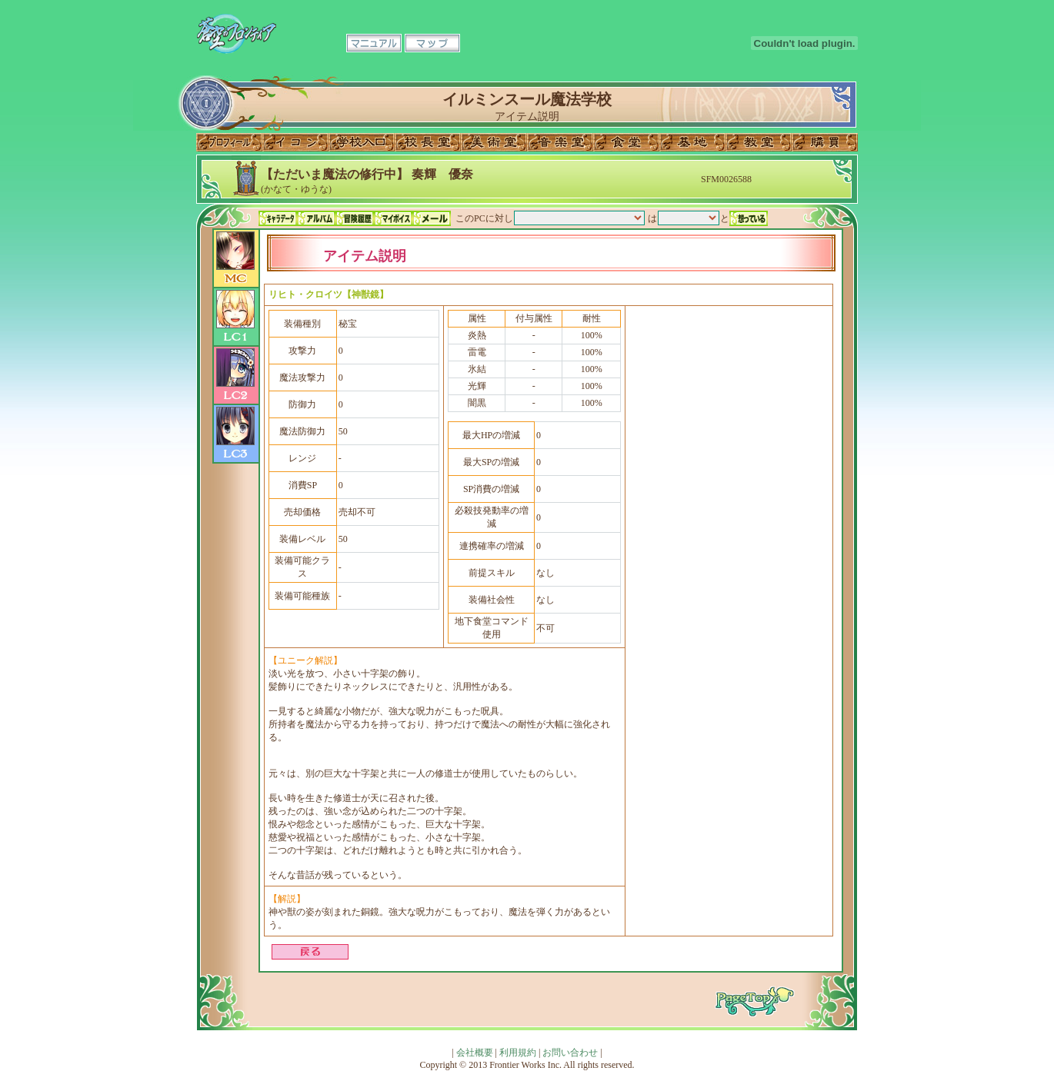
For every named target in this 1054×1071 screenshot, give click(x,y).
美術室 (494, 142)
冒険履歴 (354, 218)
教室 (758, 142)
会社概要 (474, 1052)
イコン (295, 142)
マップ (432, 43)
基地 (692, 142)
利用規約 (517, 1052)
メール (431, 218)
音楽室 (560, 142)
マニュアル (374, 43)
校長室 (428, 142)
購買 (825, 142)
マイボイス (393, 218)
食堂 (626, 142)
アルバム (316, 218)
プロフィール (229, 142)
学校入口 (362, 142)
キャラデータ (277, 218)
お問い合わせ (570, 1052)
